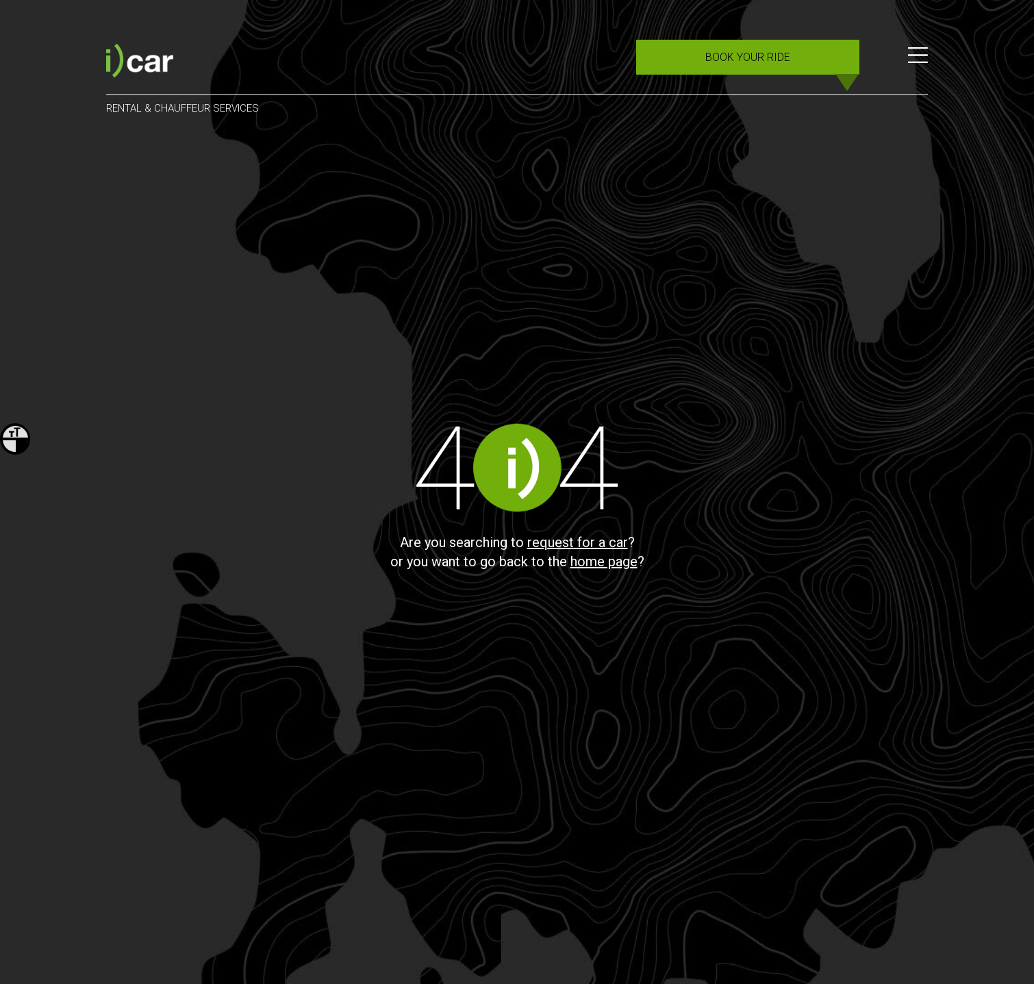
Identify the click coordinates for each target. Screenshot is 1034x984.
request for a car (577, 542)
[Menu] (918, 62)
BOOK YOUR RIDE (747, 57)
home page (604, 561)
